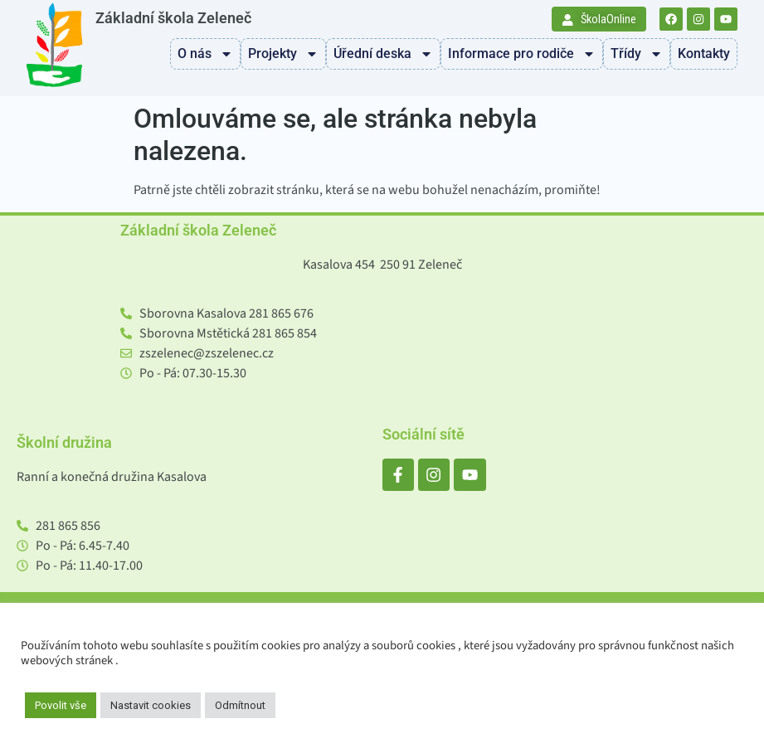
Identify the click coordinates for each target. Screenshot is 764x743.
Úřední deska (383, 54)
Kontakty (704, 53)
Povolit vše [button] (60, 705)
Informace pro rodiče (522, 54)
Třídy (637, 54)
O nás (205, 54)
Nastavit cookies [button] (150, 705)
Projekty (283, 54)
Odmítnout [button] (240, 705)
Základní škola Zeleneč (173, 18)
